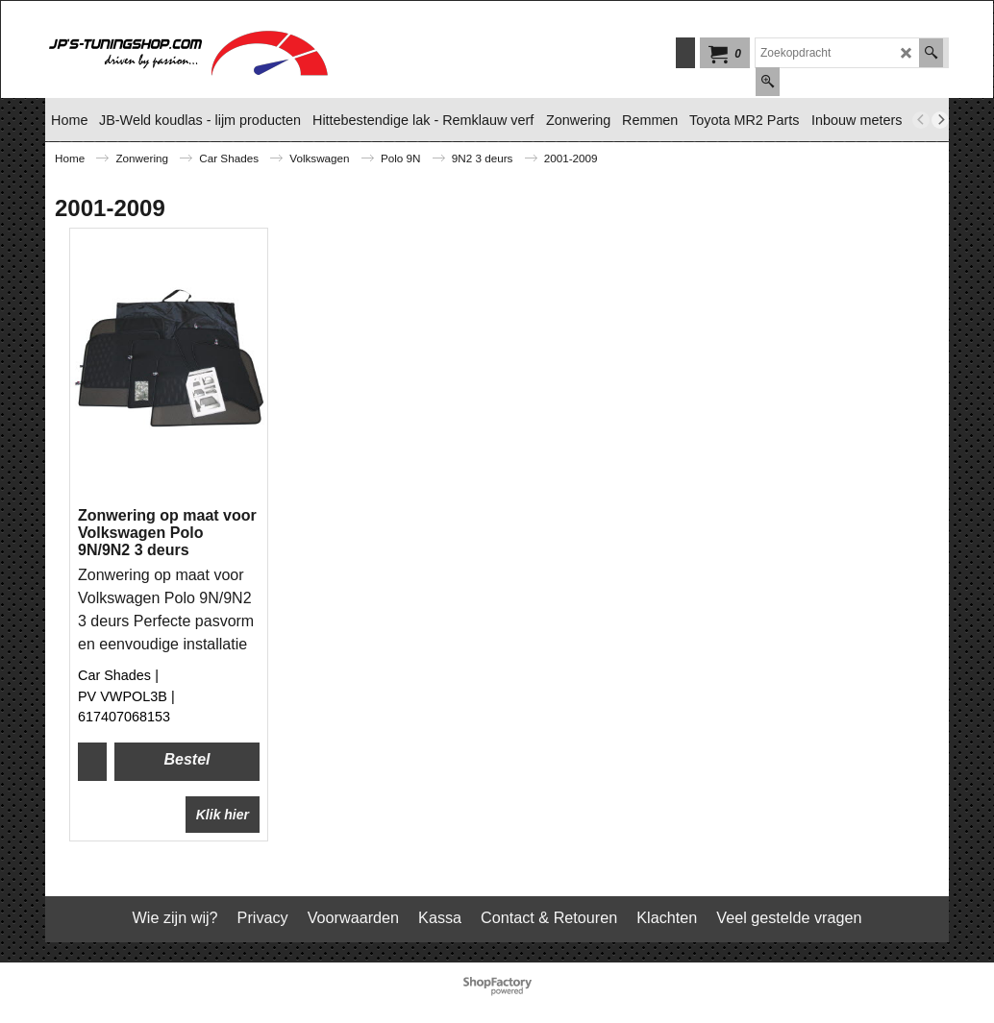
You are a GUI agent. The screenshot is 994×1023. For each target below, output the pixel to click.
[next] (940, 120)
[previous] (921, 120)
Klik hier (222, 814)
